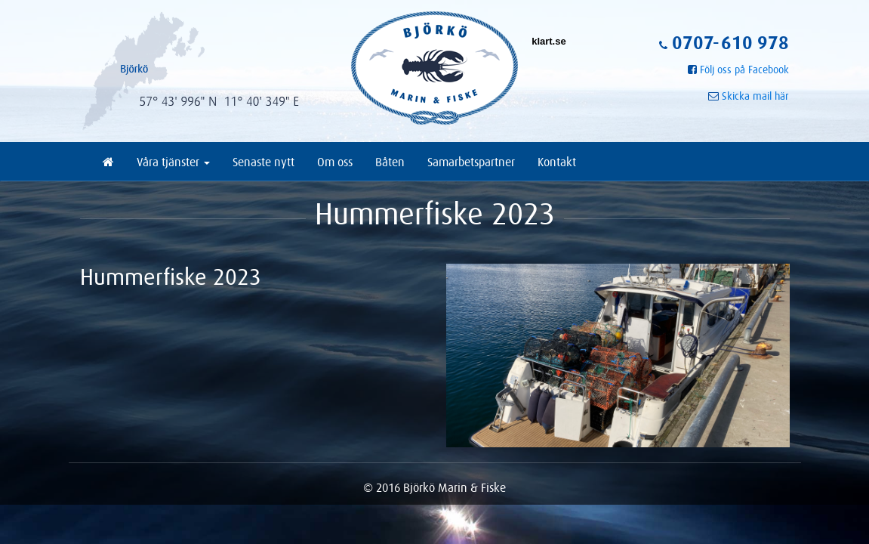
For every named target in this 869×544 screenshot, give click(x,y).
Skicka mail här (755, 96)
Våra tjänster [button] (173, 161)
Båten (390, 161)
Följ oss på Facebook (744, 69)
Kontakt (557, 161)
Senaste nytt (263, 161)
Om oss (335, 161)
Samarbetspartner (471, 161)
